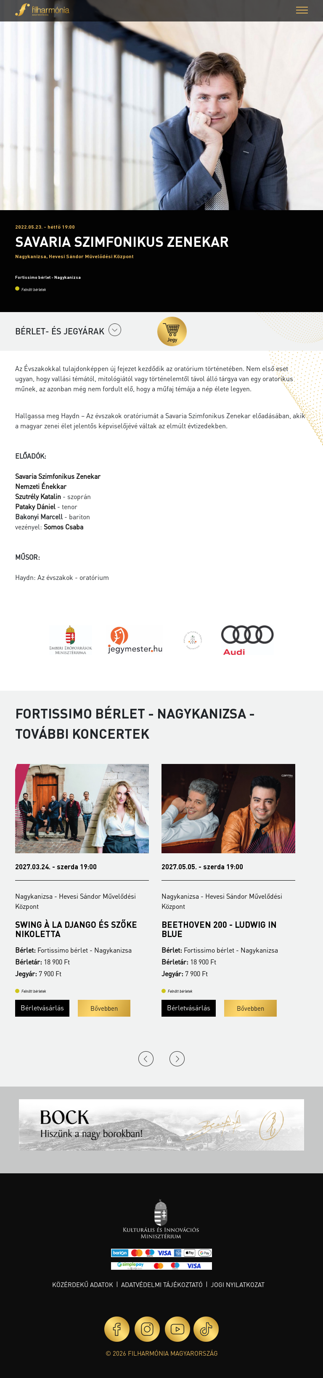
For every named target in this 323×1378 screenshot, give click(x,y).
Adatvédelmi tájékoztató (162, 1284)
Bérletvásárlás (42, 1007)
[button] (302, 11)
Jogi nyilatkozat (238, 1284)
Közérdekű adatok (82, 1284)
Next (177, 1058)
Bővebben (104, 1008)
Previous (146, 1058)
